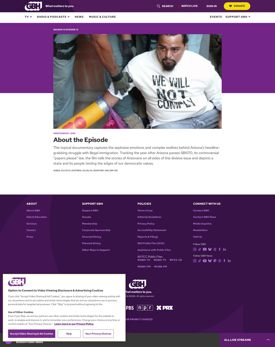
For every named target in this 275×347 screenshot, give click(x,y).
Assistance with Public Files (154, 250)
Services (31, 223)
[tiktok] (199, 249)
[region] (64, 307)
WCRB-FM (160, 266)
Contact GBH (201, 210)
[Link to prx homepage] (164, 307)
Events (216, 17)
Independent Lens (64, 133)
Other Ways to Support (96, 250)
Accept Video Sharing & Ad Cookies (31, 333)
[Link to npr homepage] (145, 307)
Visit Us (197, 236)
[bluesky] (210, 249)
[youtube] (204, 249)
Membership (89, 223)
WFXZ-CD (176, 259)
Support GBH (236, 17)
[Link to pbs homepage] (127, 307)
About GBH (33, 210)
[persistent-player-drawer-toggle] (247, 340)
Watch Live (189, 6)
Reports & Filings (148, 236)
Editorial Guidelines (149, 217)
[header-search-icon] (165, 6)
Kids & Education (36, 217)
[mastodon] (214, 260)
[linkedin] (224, 249)
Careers (31, 230)
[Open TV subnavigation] (31, 17)
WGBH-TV (144, 259)
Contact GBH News (204, 217)
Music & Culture (102, 17)
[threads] (214, 249)
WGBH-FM (144, 266)
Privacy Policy (146, 223)
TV (27, 17)
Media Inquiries (202, 223)
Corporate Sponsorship (96, 230)
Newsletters (200, 230)
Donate (237, 6)
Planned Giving (91, 243)
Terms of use (145, 210)
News (79, 17)
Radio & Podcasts (51, 17)
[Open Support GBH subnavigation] (249, 17)
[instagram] (195, 249)
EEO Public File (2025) (151, 243)
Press (29, 236)
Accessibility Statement (152, 230)
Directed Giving (91, 236)
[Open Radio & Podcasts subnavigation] (68, 17)
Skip (69, 333)
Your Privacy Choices (137, 319)
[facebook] (219, 249)
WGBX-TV (160, 259)
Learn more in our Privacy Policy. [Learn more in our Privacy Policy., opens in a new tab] (74, 323)
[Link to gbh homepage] (33, 6)
